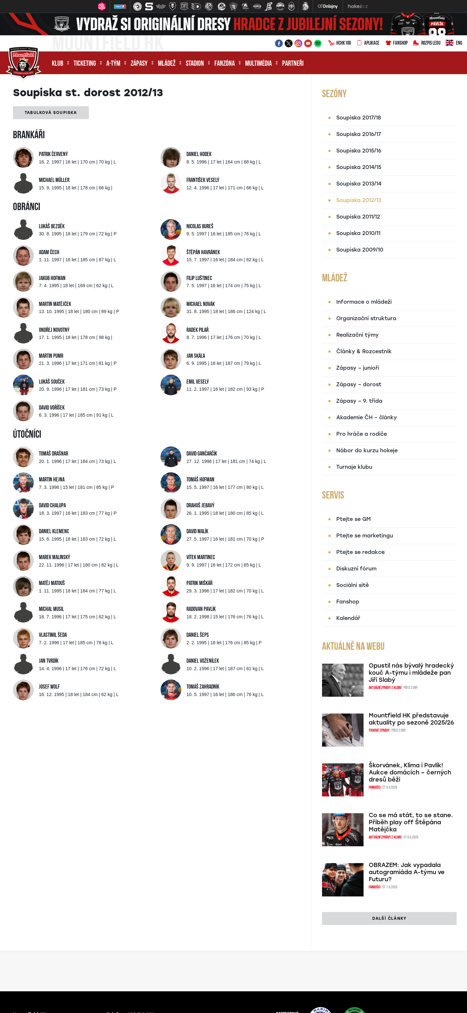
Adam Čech (49, 253)
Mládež (166, 64)
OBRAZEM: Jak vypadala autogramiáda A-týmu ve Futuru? (407, 872)
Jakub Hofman (52, 279)
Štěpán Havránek (203, 253)
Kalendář (348, 618)
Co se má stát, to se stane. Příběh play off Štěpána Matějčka (411, 822)
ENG (454, 43)
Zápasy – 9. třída (359, 401)
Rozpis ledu (426, 43)
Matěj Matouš (52, 583)
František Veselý (202, 180)
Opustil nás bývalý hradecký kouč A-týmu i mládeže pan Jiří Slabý (411, 672)
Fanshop (396, 43)
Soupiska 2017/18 (358, 118)
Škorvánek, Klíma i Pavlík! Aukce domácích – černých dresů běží (410, 772)
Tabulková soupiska (51, 112)
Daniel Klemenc (54, 532)
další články (389, 918)
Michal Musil (51, 609)
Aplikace (367, 43)
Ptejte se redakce (360, 552)
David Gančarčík (201, 454)
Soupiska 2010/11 (358, 233)
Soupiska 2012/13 (358, 200)
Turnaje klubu (354, 467)
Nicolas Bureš (199, 227)
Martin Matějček (55, 304)
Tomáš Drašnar (53, 454)
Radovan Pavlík (201, 609)
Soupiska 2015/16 (358, 151)
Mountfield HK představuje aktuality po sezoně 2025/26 (411, 719)
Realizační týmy (357, 335)
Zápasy (139, 64)
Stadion (195, 64)
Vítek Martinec (200, 558)
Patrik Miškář (199, 583)
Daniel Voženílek (202, 661)
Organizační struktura (366, 318)
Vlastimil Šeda (53, 635)
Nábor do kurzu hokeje (367, 450)
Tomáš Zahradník (202, 687)
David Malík (197, 532)
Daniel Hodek (198, 155)
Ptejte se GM (353, 519)
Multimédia (258, 64)
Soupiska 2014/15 (358, 167)
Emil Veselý (197, 382)
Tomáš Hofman (200, 480)
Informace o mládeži (364, 302)
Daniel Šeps (197, 635)
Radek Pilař (197, 330)
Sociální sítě (352, 585)
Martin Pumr (51, 356)
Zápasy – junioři (357, 368)
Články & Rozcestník (364, 351)
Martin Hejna (52, 480)
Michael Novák (200, 304)
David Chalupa (52, 506)
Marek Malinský (54, 558)
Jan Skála (195, 356)
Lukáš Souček (52, 382)
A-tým (113, 64)
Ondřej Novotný (54, 330)
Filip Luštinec (199, 279)
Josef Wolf (49, 687)
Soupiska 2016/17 (358, 134)
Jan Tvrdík (48, 661)
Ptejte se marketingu (364, 536)
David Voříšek (52, 408)
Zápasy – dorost (358, 384)
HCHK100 (339, 43)
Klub (57, 64)
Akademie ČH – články (366, 417)
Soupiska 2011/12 (358, 217)
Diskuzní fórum (356, 569)
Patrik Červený (53, 155)
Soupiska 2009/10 (359, 250)
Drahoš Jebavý (200, 506)
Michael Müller (54, 180)
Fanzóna (224, 64)
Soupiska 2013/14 (358, 184)
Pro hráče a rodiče (361, 434)
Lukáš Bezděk (52, 227)
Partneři (293, 64)
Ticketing (85, 64)
